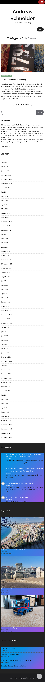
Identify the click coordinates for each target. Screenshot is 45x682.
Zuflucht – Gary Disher (8, 648)
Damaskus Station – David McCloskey (13, 666)
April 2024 (4, 247)
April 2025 (4, 204)
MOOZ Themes (19, 678)
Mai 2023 (4, 289)
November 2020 (6, 378)
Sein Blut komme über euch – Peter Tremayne (16, 660)
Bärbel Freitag (10, 483)
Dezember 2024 (6, 217)
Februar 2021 (5, 369)
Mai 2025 (4, 200)
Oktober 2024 (6, 226)
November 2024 (6, 221)
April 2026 (4, 162)
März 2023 (5, 298)
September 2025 (6, 183)
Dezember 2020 (6, 374)
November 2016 (6, 437)
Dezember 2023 (6, 259)
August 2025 (5, 188)
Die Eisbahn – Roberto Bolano (19, 497)
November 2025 (6, 179)
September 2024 (6, 230)
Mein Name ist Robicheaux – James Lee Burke (19, 471)
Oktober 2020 (6, 382)
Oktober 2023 (6, 268)
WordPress (33, 678)
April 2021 (4, 365)
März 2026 (5, 166)
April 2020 (4, 407)
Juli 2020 (4, 395)
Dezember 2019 (6, 416)
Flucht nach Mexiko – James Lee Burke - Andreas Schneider (24, 454)
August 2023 (5, 276)
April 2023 (4, 293)
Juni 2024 (4, 238)
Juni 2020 (4, 399)
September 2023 (6, 272)
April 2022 (4, 344)
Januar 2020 (5, 412)
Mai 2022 (4, 340)
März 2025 (5, 209)
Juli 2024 (4, 234)
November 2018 (6, 424)
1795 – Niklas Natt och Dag (13, 80)
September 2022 (6, 323)
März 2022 (5, 348)
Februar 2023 (5, 302)
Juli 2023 (4, 281)
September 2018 (6, 429)
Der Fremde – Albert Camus (24, 483)
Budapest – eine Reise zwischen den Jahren (14, 589)
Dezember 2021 (6, 357)
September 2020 (6, 386)
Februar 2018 (5, 433)
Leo (7, 497)
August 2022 (5, 327)
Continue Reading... (22, 104)
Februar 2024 (5, 251)
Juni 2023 (4, 285)
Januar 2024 (5, 255)
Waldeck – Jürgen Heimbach (10, 654)
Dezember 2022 (6, 310)
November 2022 (6, 314)
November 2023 (6, 264)
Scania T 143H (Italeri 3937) (9, 628)
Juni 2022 (4, 336)
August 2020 (5, 391)
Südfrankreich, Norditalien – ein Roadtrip (13, 549)
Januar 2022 (5, 353)
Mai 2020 (4, 403)
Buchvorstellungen (6, 75)
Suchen (39, 112)
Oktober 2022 (6, 319)
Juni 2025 (4, 196)
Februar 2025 (5, 213)
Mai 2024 (4, 243)
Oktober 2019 (6, 420)
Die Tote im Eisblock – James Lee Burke (18, 456)
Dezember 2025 (6, 175)
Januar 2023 (5, 306)
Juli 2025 (4, 192)
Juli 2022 (4, 331)
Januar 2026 (5, 171)
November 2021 (6, 361)
